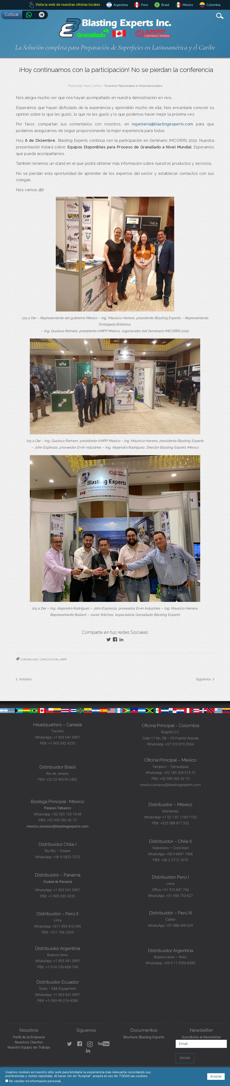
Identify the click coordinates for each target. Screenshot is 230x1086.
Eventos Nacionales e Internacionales (133, 86)
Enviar (185, 1058)
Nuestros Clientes (29, 1042)
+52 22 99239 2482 (61, 779)
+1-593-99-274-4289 (62, 1000)
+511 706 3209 (62, 932)
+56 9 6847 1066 (179, 854)
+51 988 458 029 (179, 925)
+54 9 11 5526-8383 (179, 963)
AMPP (63, 659)
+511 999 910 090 (66, 926)
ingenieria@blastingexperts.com (162, 124)
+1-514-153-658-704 (62, 967)
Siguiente (203, 679)
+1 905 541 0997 (66, 737)
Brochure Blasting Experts (143, 1037)
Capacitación (48, 659)
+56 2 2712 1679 (174, 860)
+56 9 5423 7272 (66, 857)
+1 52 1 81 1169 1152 (179, 817)
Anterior (25, 679)
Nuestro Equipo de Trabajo (28, 1047)
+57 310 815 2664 (179, 744)
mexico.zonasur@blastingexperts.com (170, 785)
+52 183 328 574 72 (179, 772)
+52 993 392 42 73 (174, 778)
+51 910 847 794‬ (175, 890)
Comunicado (29, 659)
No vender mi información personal (35, 1081)
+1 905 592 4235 (61, 743)
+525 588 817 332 (174, 823)
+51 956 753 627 (179, 896)
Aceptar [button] (216, 1076)
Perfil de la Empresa (29, 1037)
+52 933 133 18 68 (66, 814)
